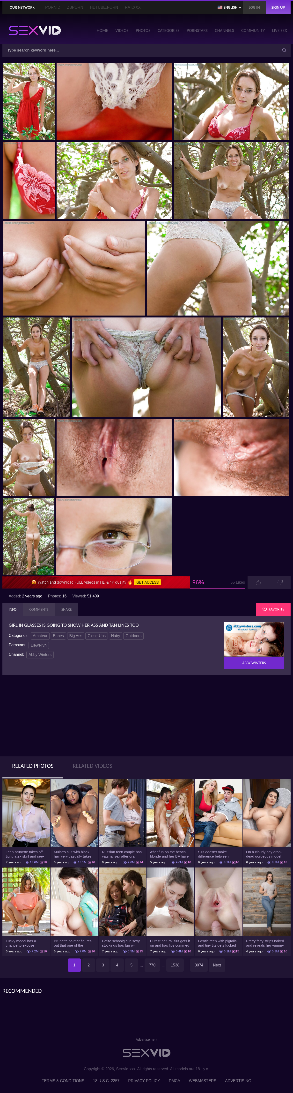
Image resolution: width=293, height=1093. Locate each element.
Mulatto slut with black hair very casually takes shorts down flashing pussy (73, 854)
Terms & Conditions (63, 1081)
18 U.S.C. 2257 (106, 1081)
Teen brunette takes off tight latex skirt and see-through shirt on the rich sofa (25, 854)
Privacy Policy (144, 1081)
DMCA (174, 1081)
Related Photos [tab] (32, 765)
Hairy (115, 636)
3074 (199, 965)
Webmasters (202, 1081)
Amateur (40, 636)
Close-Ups (97, 636)
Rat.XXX (133, 7)
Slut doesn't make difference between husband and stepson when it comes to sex (215, 854)
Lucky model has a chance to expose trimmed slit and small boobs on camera (23, 943)
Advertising (238, 1081)
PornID (52, 7)
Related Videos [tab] (92, 765)
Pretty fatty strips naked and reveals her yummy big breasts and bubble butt (265, 943)
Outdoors (133, 636)
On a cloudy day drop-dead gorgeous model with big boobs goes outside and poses (264, 854)
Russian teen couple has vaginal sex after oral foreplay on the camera (122, 854)
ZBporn (75, 7)
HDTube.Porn (104, 7)
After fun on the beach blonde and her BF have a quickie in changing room (169, 854)
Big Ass (75, 636)
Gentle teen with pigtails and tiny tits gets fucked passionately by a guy (217, 943)
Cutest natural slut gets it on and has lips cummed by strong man (170, 943)
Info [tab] (12, 609)
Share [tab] (66, 609)
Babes (58, 636)
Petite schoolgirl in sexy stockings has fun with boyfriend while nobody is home (122, 943)
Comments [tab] (39, 609)
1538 (175, 965)
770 (152, 965)
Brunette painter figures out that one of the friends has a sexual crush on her (73, 943)
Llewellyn (39, 645)
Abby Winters (40, 655)
